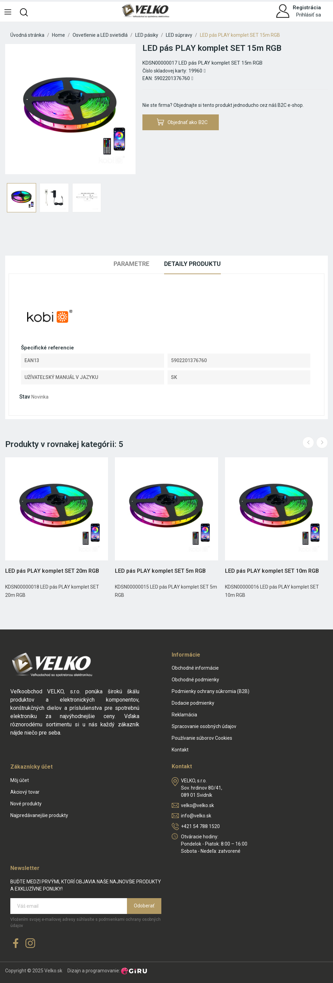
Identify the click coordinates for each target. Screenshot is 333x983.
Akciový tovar (25, 792)
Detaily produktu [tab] (192, 263)
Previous (308, 442)
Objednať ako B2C (182, 122)
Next (322, 442)
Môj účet (19, 780)
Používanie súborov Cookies (202, 738)
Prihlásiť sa (308, 15)
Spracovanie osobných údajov (204, 726)
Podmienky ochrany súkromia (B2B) (210, 691)
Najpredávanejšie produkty (39, 815)
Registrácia (307, 7)
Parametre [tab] (131, 263)
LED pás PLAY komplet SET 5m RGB (160, 571)
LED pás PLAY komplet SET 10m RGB (272, 571)
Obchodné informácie (195, 668)
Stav (24, 396)
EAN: (147, 78)
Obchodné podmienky (195, 679)
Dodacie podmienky (193, 703)
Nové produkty (26, 803)
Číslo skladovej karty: (164, 71)
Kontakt (180, 749)
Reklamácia (184, 714)
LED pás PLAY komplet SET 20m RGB (52, 571)
